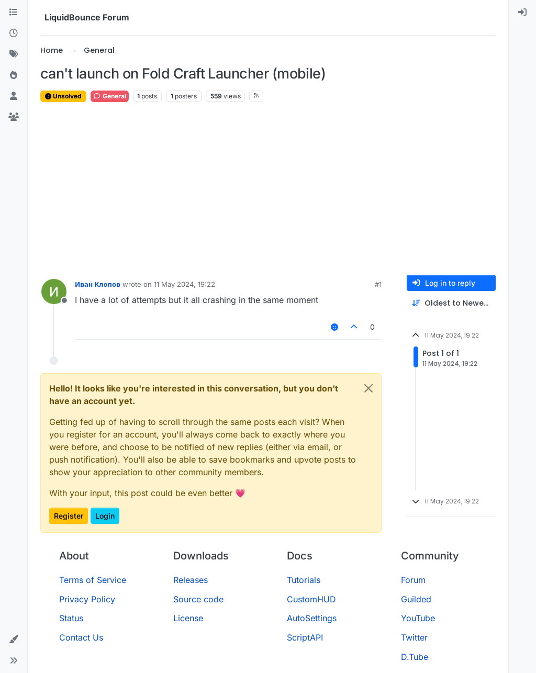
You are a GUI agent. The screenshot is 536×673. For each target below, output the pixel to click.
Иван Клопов (97, 284)
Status (71, 618)
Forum (413, 580)
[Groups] (13, 117)
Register (68, 515)
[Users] (13, 96)
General (109, 96)
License (188, 618)
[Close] (368, 388)
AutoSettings (312, 618)
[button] (13, 639)
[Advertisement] (268, 189)
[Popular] (13, 75)
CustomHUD (311, 599)
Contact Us (81, 637)
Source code (198, 599)
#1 (378, 284)
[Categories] (13, 12)
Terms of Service (92, 580)
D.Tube (414, 657)
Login (105, 515)
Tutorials (303, 580)
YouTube (418, 618)
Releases (190, 580)
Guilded (416, 599)
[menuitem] (522, 12)
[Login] (522, 12)
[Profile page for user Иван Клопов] (53, 291)
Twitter (414, 637)
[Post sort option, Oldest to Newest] (451, 303)
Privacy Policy (87, 599)
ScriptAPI (305, 637)
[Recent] (13, 33)
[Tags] (13, 54)
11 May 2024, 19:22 (184, 284)
